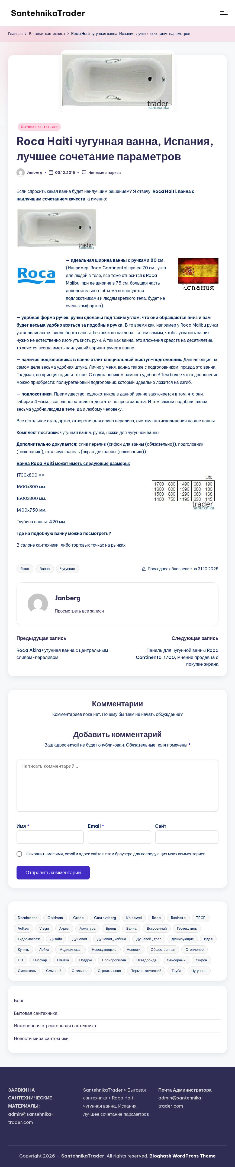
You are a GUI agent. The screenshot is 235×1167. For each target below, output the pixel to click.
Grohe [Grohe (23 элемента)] (78, 918)
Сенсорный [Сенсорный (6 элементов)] (176, 960)
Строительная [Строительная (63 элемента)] (109, 970)
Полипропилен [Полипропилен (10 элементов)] (114, 960)
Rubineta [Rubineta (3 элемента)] (178, 918)
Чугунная (67, 568)
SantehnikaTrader (48, 13)
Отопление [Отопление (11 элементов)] (194, 949)
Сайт (160, 826)
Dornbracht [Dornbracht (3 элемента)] (27, 918)
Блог (19, 1000)
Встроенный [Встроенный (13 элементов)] (157, 928)
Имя (23, 826)
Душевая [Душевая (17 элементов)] (79, 939)
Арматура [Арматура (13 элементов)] (87, 928)
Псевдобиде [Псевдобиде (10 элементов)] (146, 960)
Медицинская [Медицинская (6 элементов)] (70, 949)
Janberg (68, 598)
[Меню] (223, 13)
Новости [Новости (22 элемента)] (133, 949)
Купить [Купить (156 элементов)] (23, 949)
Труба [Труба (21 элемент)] (176, 970)
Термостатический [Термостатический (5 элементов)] (146, 970)
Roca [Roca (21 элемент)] (156, 918)
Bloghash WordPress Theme (182, 1156)
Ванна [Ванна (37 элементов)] (131, 928)
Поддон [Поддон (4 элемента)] (85, 960)
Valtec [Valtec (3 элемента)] (23, 928)
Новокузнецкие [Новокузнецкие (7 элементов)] (104, 949)
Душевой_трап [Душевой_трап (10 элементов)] (148, 939)
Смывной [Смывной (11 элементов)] (53, 970)
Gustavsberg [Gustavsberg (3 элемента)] (105, 918)
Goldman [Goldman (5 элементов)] (55, 918)
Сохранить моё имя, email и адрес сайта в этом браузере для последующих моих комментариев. (116, 853)
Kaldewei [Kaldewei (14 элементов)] (134, 918)
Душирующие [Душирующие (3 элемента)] (183, 939)
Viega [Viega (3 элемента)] (44, 928)
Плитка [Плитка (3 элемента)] (63, 960)
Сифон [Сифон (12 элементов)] (201, 960)
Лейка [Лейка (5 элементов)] (44, 949)
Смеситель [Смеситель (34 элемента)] (27, 970)
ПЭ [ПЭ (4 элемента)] (20, 960)
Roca (25, 568)
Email (96, 826)
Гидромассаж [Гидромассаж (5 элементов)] (29, 939)
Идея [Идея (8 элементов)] (208, 939)
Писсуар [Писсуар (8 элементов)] (40, 960)
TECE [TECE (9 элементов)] (200, 918)
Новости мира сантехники (41, 1038)
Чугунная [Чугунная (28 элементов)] (199, 970)
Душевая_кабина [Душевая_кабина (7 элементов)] (111, 939)
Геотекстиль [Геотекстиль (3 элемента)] (187, 928)
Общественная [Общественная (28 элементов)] (163, 949)
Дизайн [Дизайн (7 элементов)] (56, 939)
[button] (79, 611)
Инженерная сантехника (55, 1026)
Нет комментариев (101, 172)
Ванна (45, 568)
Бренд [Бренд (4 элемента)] (111, 928)
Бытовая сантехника (39, 127)
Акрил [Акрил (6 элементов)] (64, 928)
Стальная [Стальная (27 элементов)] (80, 970)
